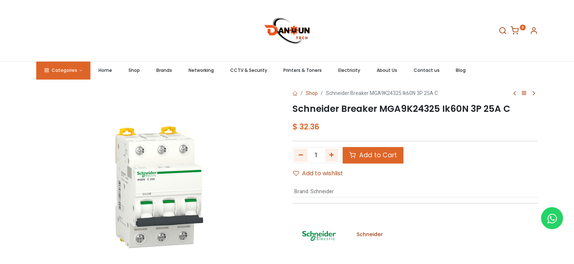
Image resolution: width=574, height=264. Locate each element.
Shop (312, 93)
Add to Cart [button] (373, 155)
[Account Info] (534, 31)
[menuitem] (105, 71)
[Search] (503, 31)
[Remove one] (301, 155)
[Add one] (332, 155)
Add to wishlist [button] (318, 173)
